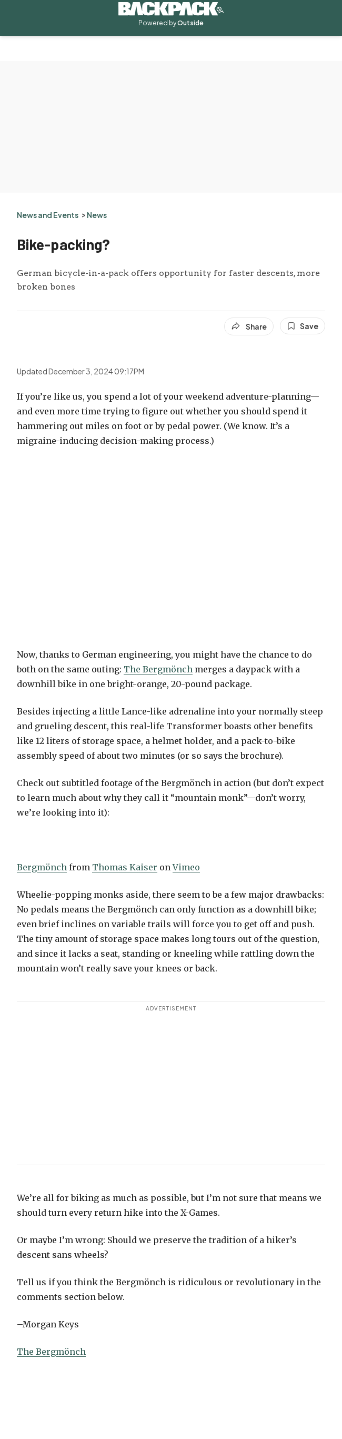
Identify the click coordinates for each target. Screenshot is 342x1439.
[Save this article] (302, 325)
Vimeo (186, 867)
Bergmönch (42, 867)
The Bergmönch (158, 669)
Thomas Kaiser (124, 867)
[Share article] (249, 326)
